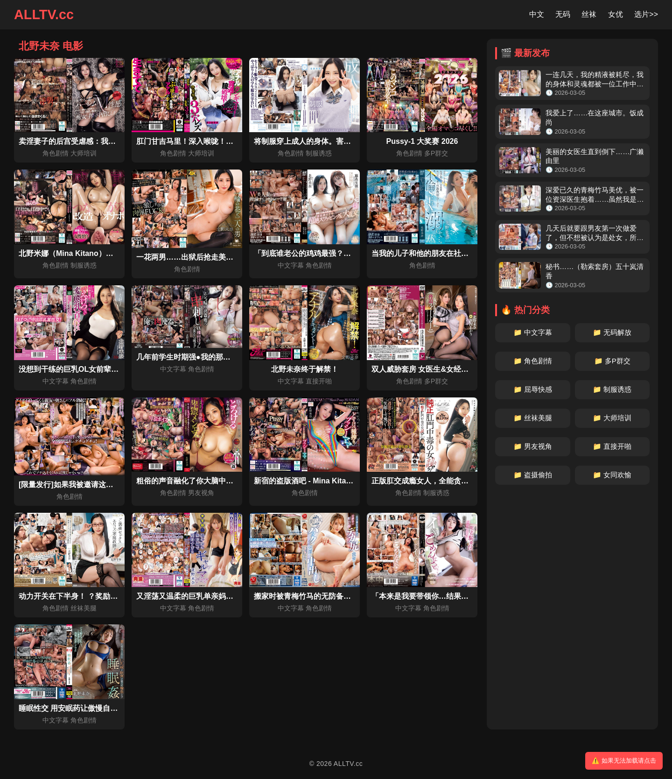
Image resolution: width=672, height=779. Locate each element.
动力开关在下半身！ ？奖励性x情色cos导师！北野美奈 (110, 596)
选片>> (646, 14)
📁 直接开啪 (612, 446)
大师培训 (83, 153)
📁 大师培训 (612, 418)
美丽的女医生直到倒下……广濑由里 (595, 156)
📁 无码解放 (612, 332)
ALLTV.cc (44, 14)
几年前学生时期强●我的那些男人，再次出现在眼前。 (224, 357)
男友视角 (201, 492)
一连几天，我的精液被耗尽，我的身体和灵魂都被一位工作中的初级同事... (595, 80)
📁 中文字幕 (532, 332)
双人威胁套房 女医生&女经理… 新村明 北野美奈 (451, 369)
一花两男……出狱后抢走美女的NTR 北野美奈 (212, 257)
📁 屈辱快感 (532, 389)
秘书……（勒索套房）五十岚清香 (595, 271)
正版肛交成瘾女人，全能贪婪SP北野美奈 (439, 481)
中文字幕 (291, 265)
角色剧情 (55, 153)
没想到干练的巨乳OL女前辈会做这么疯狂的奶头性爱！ (110, 369)
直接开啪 (319, 381)
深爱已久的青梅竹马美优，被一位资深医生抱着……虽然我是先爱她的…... (595, 195)
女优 (615, 14)
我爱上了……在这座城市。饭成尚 (595, 117)
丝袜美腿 (83, 608)
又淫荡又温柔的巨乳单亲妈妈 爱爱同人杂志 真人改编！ (228, 596)
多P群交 (436, 153)
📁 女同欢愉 (612, 475)
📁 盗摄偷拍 (532, 475)
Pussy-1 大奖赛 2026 (422, 141)
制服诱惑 (319, 153)
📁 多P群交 (612, 361)
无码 (562, 14)
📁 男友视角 (532, 446)
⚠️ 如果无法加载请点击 (624, 760)
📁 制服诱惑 (612, 389)
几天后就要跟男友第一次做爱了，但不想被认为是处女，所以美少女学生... (595, 233)
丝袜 (588, 14)
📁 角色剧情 (532, 361)
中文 (536, 14)
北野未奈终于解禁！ (304, 369)
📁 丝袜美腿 (532, 418)
